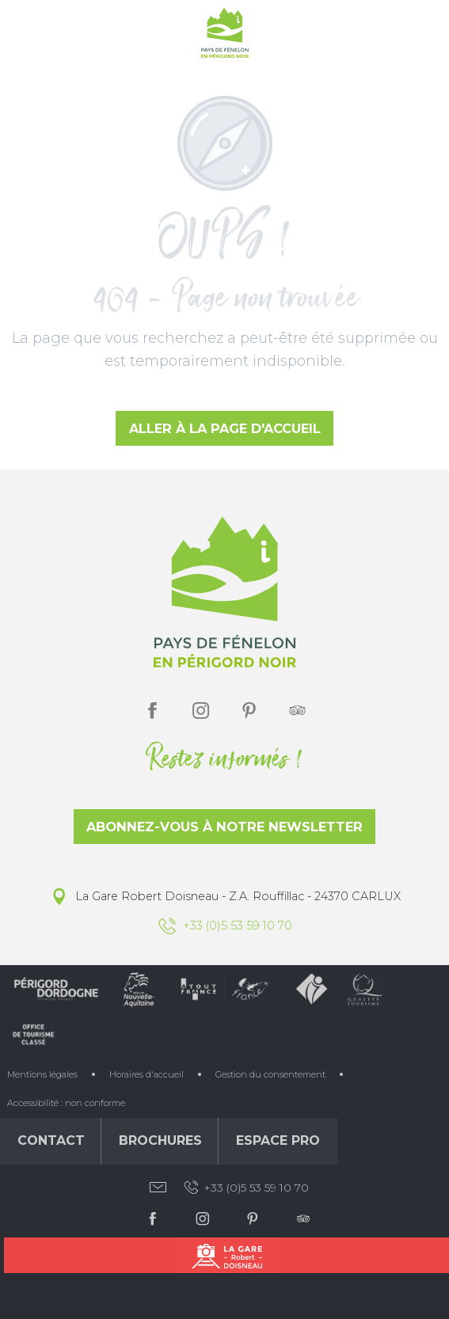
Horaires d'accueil (146, 1074)
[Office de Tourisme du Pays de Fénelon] (225, 36)
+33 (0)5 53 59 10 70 (246, 1187)
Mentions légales (42, 1074)
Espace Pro (278, 1140)
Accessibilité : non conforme (66, 1102)
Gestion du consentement (270, 1074)
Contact (51, 1140)
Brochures (160, 1140)
